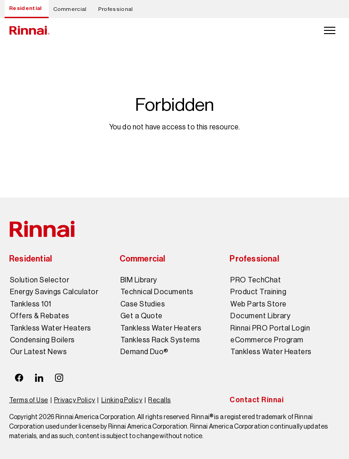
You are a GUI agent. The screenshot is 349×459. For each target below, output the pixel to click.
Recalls (159, 400)
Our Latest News (38, 352)
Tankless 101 (30, 304)
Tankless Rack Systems (160, 340)
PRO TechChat (255, 280)
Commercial (70, 9)
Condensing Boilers (42, 340)
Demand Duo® (144, 352)
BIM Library (138, 280)
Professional (115, 9)
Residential (25, 8)
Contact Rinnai (256, 399)
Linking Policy (122, 400)
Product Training (258, 292)
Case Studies (142, 304)
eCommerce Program (266, 340)
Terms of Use (28, 400)
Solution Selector (39, 280)
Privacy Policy (74, 400)
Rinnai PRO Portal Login (270, 328)
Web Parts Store (258, 304)
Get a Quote (141, 316)
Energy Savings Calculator (54, 292)
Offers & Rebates (40, 316)
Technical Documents (157, 292)
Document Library (260, 316)
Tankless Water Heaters (50, 328)
